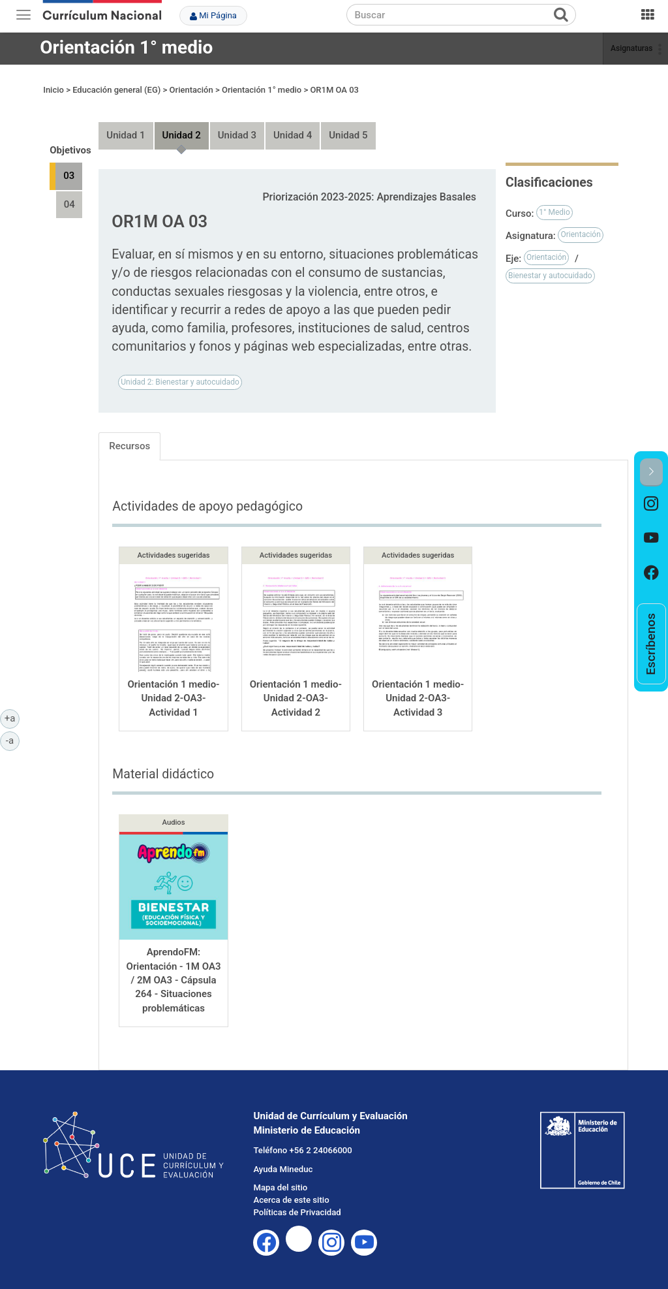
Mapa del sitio (280, 1176)
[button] (651, 472)
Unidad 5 (348, 123)
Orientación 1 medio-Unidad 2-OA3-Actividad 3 (418, 686)
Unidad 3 (237, 123)
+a (12, 717)
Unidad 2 (181, 123)
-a (13, 739)
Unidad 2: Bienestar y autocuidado (180, 369)
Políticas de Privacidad (297, 1200)
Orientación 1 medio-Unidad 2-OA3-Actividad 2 (296, 686)
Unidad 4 (292, 123)
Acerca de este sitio (291, 1188)
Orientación (580, 222)
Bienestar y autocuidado (550, 263)
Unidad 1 (125, 123)
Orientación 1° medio (126, 47)
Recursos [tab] (129, 433)
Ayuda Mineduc (282, 1157)
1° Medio (554, 200)
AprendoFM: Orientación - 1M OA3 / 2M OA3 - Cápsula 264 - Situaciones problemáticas (174, 968)
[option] (651, 503)
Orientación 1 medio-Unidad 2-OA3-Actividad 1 (173, 686)
